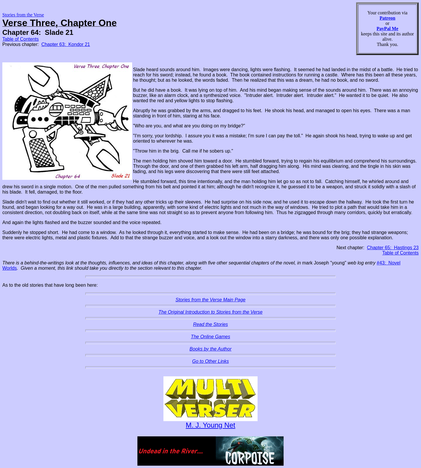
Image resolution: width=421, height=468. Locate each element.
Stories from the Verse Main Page (210, 299)
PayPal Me (387, 28)
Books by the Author (210, 348)
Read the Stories (210, 324)
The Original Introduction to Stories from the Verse (210, 312)
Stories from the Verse (23, 14)
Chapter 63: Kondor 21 (65, 44)
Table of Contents (20, 39)
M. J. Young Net (210, 425)
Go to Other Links (210, 361)
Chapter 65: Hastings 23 (393, 247)
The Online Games (210, 336)
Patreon (387, 18)
